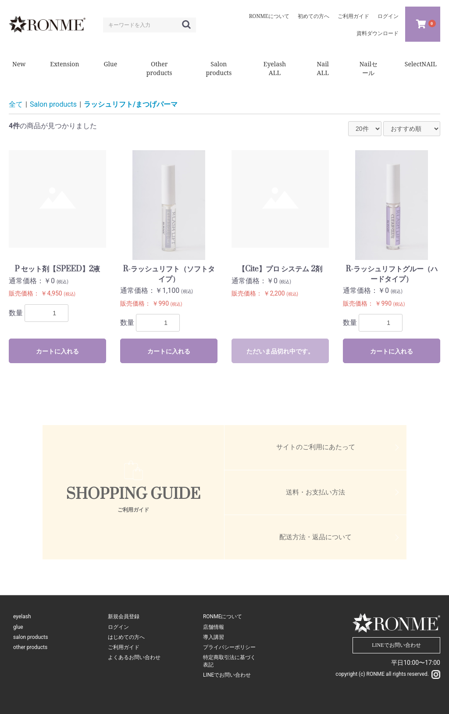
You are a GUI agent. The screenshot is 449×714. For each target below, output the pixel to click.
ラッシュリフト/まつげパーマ (131, 104)
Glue (110, 64)
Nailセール (369, 68)
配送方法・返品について (315, 537)
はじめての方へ (126, 637)
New (18, 64)
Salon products (219, 68)
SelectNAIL (421, 64)
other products (30, 647)
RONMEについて (222, 616)
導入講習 (213, 637)
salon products (30, 637)
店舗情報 (213, 627)
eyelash (22, 616)
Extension (64, 64)
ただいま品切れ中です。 (280, 351)
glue (18, 627)
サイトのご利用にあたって (315, 447)
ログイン (118, 627)
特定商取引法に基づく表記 (229, 661)
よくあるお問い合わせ (134, 657)
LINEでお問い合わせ (227, 675)
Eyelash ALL (275, 68)
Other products (159, 68)
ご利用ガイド (123, 647)
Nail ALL (323, 68)
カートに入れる (57, 351)
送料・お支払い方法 (315, 492)
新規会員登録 (123, 616)
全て (16, 104)
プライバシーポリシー (229, 647)
